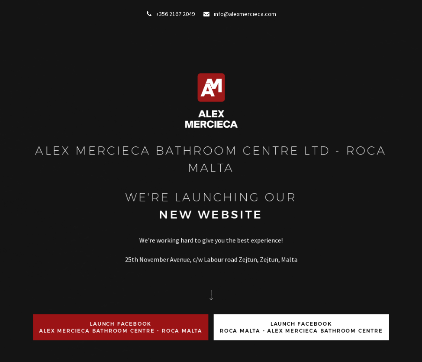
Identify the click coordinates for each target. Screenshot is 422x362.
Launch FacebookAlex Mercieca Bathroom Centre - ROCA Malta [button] (122, 326)
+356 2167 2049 (171, 14)
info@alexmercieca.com (239, 14)
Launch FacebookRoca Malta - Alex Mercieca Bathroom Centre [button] (301, 326)
